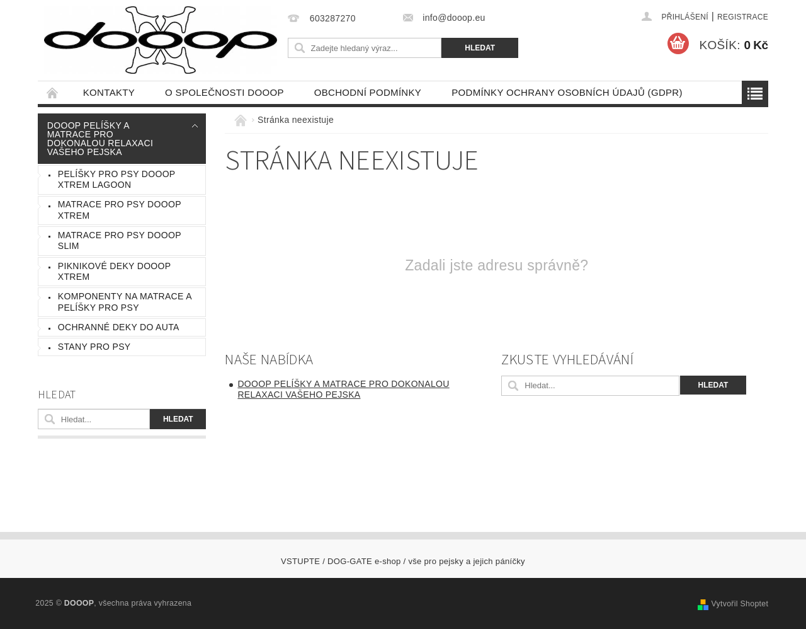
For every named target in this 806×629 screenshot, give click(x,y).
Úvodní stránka (53, 92)
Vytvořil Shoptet (739, 603)
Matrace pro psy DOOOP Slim (119, 240)
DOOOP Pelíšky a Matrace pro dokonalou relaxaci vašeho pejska (100, 138)
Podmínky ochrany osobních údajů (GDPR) (567, 92)
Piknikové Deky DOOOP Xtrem (114, 271)
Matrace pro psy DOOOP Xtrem (119, 210)
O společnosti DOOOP (224, 92)
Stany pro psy (94, 347)
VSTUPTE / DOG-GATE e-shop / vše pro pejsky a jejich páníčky (403, 561)
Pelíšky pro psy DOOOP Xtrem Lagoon (117, 179)
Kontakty (109, 92)
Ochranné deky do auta (118, 327)
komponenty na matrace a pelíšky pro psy (125, 302)
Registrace (742, 17)
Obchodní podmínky (367, 92)
